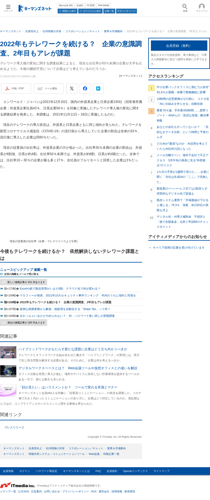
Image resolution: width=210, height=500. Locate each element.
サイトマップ (162, 471)
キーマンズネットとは (76, 471)
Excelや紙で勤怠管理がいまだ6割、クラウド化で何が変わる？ (60, 288)
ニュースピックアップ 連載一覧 (23, 269)
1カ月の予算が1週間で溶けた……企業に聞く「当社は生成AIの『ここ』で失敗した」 (183, 177)
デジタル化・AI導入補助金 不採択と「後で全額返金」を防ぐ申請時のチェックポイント (183, 221)
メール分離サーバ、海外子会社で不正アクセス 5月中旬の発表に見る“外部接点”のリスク (183, 160)
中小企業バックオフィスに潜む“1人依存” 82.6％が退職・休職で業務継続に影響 (183, 89)
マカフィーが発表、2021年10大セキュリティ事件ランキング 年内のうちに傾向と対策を (78, 295)
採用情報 (117, 491)
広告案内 (36, 491)
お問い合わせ (52, 491)
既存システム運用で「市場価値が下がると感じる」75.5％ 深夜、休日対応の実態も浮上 (183, 205)
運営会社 (104, 491)
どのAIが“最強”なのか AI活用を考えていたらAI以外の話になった (182, 146)
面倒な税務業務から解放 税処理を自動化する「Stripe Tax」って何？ (65, 309)
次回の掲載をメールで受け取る (21, 274)
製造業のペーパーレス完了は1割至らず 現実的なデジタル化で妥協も (183, 191)
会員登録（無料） (179, 45)
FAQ (98, 471)
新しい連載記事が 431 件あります (26, 282)
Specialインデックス (135, 471)
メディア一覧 (8, 491)
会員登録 (8, 471)
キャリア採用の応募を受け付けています (179, 247)
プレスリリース (14, 427)
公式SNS (23, 491)
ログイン (24, 471)
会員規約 (112, 471)
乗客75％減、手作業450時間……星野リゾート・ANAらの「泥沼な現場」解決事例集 (183, 115)
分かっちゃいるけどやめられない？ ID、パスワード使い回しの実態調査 (67, 315)
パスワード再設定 (46, 471)
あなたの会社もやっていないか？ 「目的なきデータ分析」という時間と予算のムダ (183, 132)
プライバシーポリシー (75, 491)
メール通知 (51, 88)
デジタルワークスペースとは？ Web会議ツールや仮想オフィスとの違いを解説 (78, 368)
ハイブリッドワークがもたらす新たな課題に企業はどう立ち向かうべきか (73, 349)
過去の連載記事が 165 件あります (26, 322)
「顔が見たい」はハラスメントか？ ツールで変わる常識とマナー (68, 387)
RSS (94, 491)
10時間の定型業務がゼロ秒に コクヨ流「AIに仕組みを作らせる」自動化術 (183, 101)
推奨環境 (129, 491)
